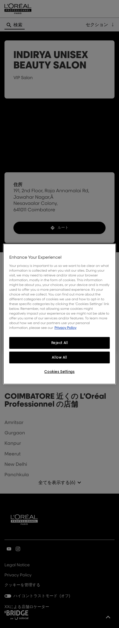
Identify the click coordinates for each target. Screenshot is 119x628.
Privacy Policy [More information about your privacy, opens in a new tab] (65, 328)
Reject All (59, 343)
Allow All (59, 357)
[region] (59, 314)
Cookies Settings (59, 372)
